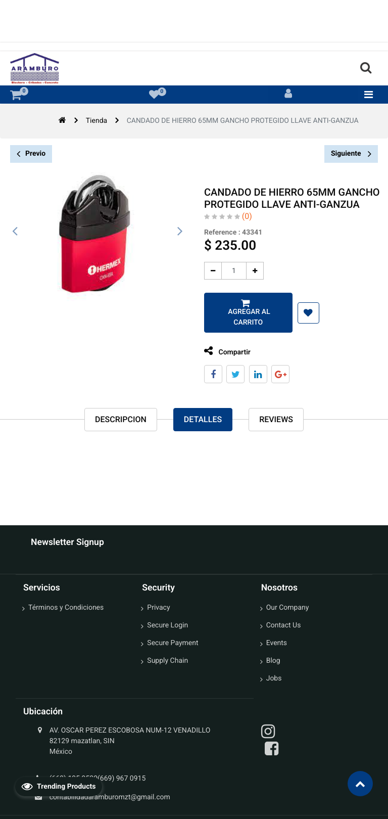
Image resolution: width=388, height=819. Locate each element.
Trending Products (58, 786)
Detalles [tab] (203, 419)
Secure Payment (172, 643)
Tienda (96, 121)
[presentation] (15, 231)
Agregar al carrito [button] (245, 317)
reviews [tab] (276, 419)
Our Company (287, 608)
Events (276, 643)
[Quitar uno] (209, 271)
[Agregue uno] (251, 271)
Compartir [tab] (224, 351)
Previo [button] (31, 154)
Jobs (274, 678)
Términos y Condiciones (66, 608)
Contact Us (283, 625)
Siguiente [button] (351, 154)
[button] (305, 313)
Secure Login (167, 625)
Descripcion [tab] (121, 419)
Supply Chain (167, 661)
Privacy (158, 608)
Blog (273, 661)
